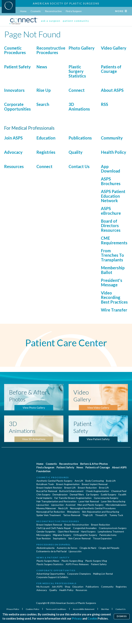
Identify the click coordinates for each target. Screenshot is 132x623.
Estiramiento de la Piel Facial (51, 551)
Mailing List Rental (103, 573)
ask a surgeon (50, 20)
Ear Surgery (92, 494)
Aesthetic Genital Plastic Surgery (54, 480)
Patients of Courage (111, 69)
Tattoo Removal (71, 515)
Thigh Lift (87, 515)
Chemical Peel (118, 491)
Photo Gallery (82, 47)
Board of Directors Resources (110, 226)
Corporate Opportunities (17, 106)
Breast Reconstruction (76, 524)
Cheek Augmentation (97, 491)
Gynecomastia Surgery (106, 497)
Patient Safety (17, 66)
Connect (77, 90)
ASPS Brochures (110, 181)
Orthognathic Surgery (85, 534)
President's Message (111, 282)
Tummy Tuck (116, 515)
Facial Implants (44, 497)
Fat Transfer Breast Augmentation (73, 497)
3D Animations (79, 106)
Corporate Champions (79, 573)
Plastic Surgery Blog (72, 560)
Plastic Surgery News (47, 560)
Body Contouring (94, 480)
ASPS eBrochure (111, 210)
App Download (110, 168)
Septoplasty (59, 538)
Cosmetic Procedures (15, 50)
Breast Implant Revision (49, 487)
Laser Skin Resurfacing (113, 501)
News (41, 66)
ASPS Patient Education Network (113, 196)
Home (23, 11)
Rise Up (43, 90)
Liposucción (75, 551)
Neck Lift (63, 508)
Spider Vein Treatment (48, 515)
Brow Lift (104, 487)
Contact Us (79, 166)
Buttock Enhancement (71, 491)
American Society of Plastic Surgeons (66, 3)
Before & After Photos (94, 463)
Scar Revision (43, 538)
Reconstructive (53, 11)
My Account (43, 586)
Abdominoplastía (45, 547)
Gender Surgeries (46, 531)
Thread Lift (101, 515)
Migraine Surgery (62, 534)
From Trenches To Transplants (112, 255)
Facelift (122, 494)
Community (112, 137)
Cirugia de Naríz (88, 547)
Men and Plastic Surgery (90, 504)
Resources (14, 166)
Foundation (43, 471)
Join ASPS (13, 137)
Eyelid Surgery (108, 494)
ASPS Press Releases (77, 564)
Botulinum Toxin (45, 484)
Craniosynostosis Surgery (112, 528)
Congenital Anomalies (85, 528)
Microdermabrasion (116, 504)
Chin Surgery (43, 494)
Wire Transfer (114, 309)
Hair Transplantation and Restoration (56, 501)
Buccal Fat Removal (46, 491)
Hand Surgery (88, 531)
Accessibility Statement (84, 609)
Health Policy (113, 152)
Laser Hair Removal (89, 501)
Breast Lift (70, 487)
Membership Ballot (113, 270)
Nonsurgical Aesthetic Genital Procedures (93, 508)
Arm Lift (79, 480)
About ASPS (112, 90)
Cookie (92, 618)
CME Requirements (114, 240)
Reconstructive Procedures (50, 50)
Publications (80, 137)
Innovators (14, 90)
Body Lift (111, 480)
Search (42, 104)
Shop (67, 586)
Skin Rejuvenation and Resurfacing (100, 511)
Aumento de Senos (67, 547)
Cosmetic (36, 11)
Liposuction (42, 504)
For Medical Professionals (56, 583)
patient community (76, 20)
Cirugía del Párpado (108, 547)
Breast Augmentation (68, 484)
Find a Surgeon (74, 11)
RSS (104, 104)
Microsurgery (43, 534)
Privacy (77, 618)
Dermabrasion (60, 494)
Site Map (105, 609)
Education (45, 137)
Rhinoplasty (73, 511)
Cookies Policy (33, 609)
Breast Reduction (87, 487)
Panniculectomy (108, 534)
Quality (75, 152)
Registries (45, 152)
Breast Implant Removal (94, 484)
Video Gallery (113, 47)
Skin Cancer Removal (79, 538)
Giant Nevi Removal (68, 531)
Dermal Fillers (77, 494)
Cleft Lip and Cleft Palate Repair (53, 528)
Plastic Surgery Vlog (96, 560)
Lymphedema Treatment (111, 531)
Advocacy (13, 152)
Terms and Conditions (56, 609)
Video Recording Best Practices (114, 297)
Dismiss (122, 616)
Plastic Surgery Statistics (77, 71)
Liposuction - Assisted (63, 504)
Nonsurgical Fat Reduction (50, 511)
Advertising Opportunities (50, 573)
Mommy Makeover (46, 508)
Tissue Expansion (102, 538)
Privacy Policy (13, 609)
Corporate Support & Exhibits (52, 577)
